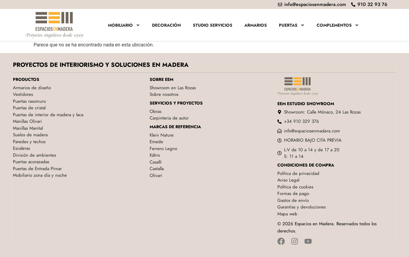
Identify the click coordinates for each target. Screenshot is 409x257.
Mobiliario (124, 25)
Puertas (292, 25)
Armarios (255, 25)
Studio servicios (212, 25)
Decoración (166, 25)
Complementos (338, 25)
